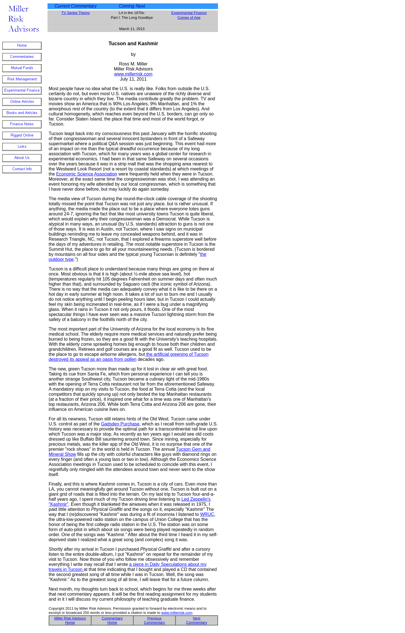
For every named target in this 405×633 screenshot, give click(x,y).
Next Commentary (196, 620)
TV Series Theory (75, 13)
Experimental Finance (189, 13)
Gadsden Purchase (120, 424)
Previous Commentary (154, 620)
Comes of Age (189, 17)
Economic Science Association (86, 174)
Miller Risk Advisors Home (70, 620)
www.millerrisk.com (133, 74)
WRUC (207, 514)
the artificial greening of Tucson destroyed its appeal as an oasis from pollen (128, 357)
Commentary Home (112, 620)
